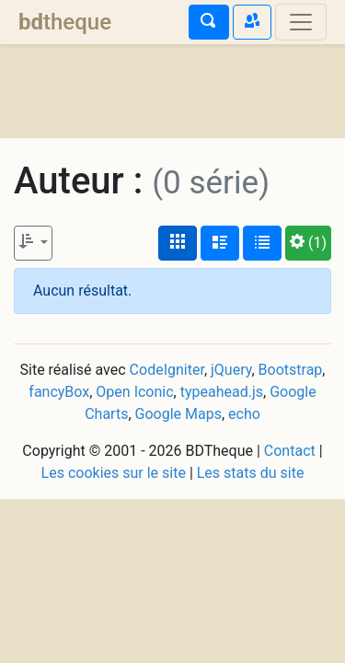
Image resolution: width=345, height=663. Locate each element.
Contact (290, 450)
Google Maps (178, 414)
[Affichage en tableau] (262, 243)
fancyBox (59, 392)
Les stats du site (251, 473)
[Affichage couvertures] (177, 243)
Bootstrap (291, 369)
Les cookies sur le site (113, 473)
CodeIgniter (167, 369)
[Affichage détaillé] (220, 243)
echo (244, 414)
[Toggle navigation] (301, 22)
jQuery (231, 369)
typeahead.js (221, 392)
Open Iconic (134, 392)
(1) (308, 242)
